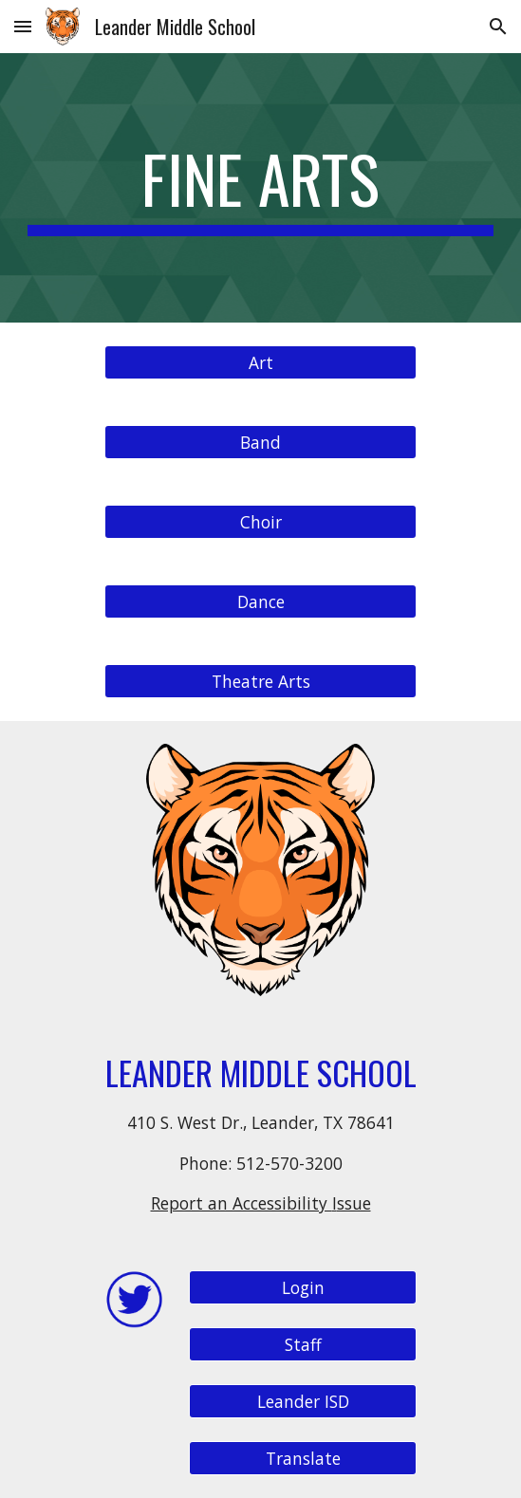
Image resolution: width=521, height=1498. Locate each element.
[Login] (303, 1288)
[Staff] (303, 1345)
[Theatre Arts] (260, 682)
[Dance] (260, 602)
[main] (260, 188)
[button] (23, 26)
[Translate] (303, 1459)
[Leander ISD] (303, 1402)
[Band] (260, 443)
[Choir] (260, 522)
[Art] (260, 363)
